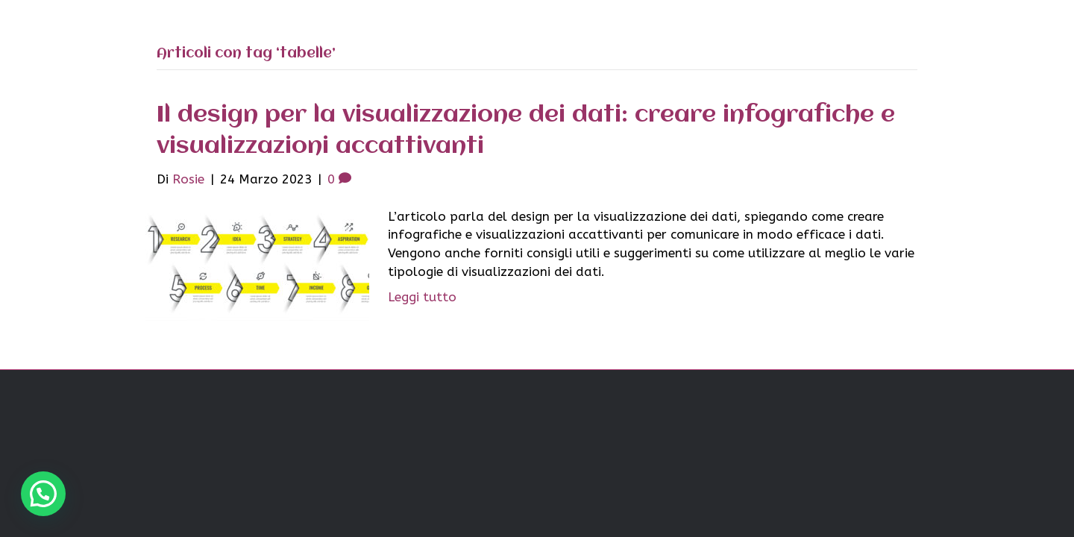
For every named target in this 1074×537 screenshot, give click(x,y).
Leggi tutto (422, 296)
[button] (43, 493)
